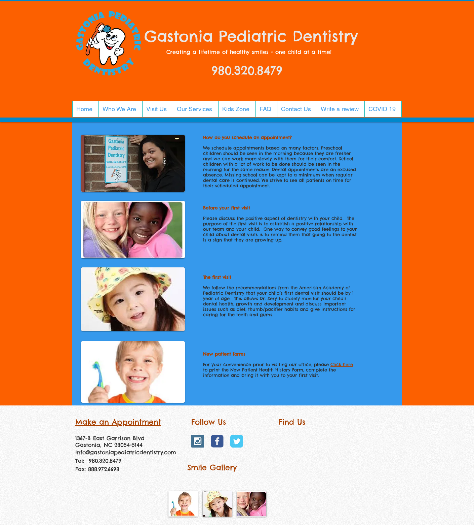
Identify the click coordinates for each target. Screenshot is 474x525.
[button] (120, 109)
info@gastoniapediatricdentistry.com (125, 452)
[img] (183, 504)
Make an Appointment (118, 422)
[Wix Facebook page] (217, 441)
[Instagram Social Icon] (197, 441)
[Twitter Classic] (236, 441)
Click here (341, 364)
